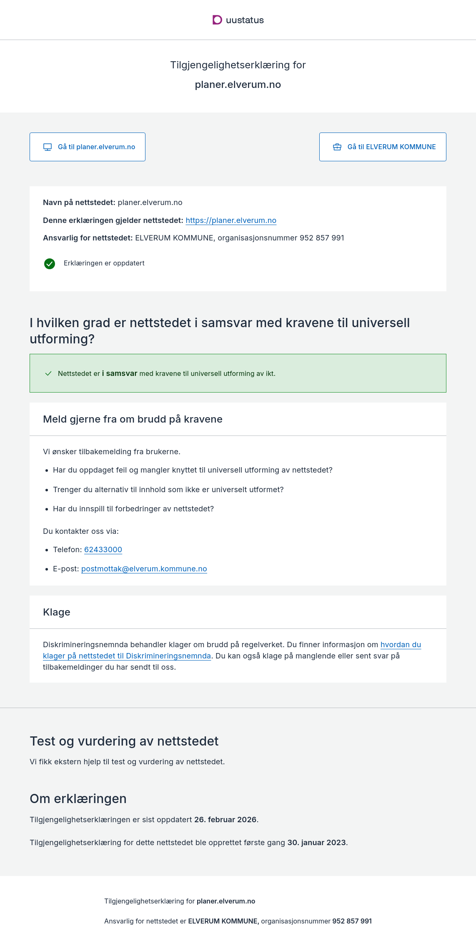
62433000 (103, 549)
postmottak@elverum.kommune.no (144, 568)
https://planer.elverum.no (230, 220)
